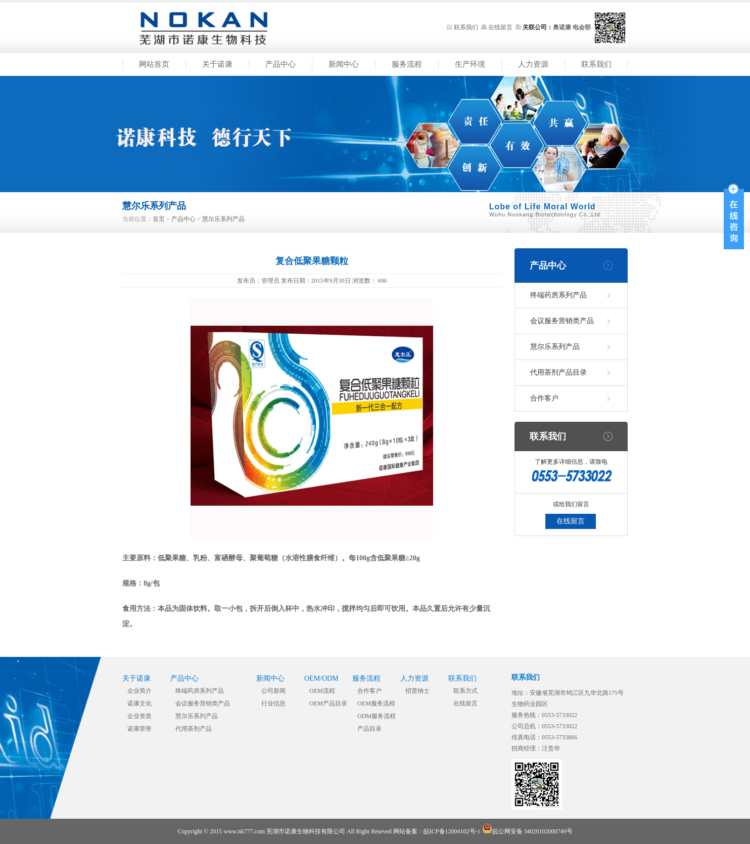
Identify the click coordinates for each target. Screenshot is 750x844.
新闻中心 (344, 64)
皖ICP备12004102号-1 (452, 831)
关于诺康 (217, 64)
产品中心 (280, 64)
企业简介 (139, 690)
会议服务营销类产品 (562, 321)
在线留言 (500, 27)
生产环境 (470, 64)
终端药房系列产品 (558, 295)
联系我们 (466, 27)
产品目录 (369, 728)
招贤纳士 (417, 690)
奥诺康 (562, 27)
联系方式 (465, 690)
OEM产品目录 (328, 703)
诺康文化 (139, 703)
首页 (159, 219)
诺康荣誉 (139, 728)
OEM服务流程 (376, 703)
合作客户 (544, 398)
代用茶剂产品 (193, 728)
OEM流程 (322, 690)
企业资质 (139, 716)
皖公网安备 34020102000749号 (527, 831)
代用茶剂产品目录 (558, 372)
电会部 (582, 27)
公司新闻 (273, 690)
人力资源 (533, 64)
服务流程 (407, 64)
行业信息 (273, 703)
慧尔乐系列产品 (223, 219)
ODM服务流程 (376, 716)
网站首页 (154, 64)
